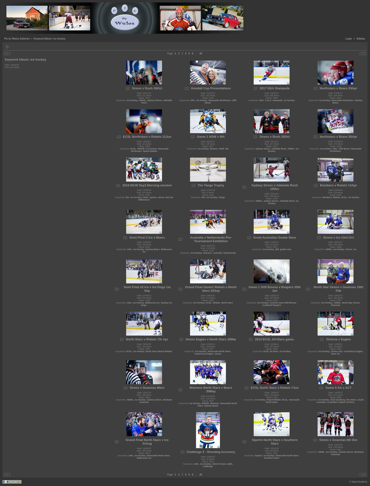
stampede (277, 100)
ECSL (133, 149)
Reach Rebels (150, 151)
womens (207, 253)
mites (145, 197)
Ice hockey (203, 149)
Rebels (336, 197)
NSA (261, 100)
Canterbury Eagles (203, 354)
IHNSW (141, 149)
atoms (161, 197)
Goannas (335, 305)
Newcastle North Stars (219, 351)
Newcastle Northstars (219, 100)
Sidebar (360, 38)
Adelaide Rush (278, 149)
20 (200, 53)
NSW (221, 149)
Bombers (327, 197)
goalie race (285, 249)
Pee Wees (351, 400)
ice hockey (132, 100)
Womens (214, 403)
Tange (222, 197)
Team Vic (335, 354)
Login (348, 38)
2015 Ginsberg (337, 400)
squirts (153, 197)
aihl (277, 249)
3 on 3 (268, 100)
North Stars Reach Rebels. (159, 351)
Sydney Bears (153, 249)
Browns (214, 149)
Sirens (349, 249)
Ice (355, 249)
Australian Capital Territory (340, 402)
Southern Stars (272, 458)
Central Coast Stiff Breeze (283, 303)
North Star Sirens (351, 303)
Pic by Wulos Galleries (17, 38)
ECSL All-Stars (270, 351)
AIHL (192, 100)
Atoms (218, 354)
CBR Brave (344, 149)
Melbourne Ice (152, 303)
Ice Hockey (196, 253)
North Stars (227, 303)
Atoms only (336, 351)
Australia (217, 253)
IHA (127, 197)
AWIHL (142, 100)
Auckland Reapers (271, 305)
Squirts (258, 455)
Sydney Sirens (154, 100)
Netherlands (229, 253)
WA (227, 149)
